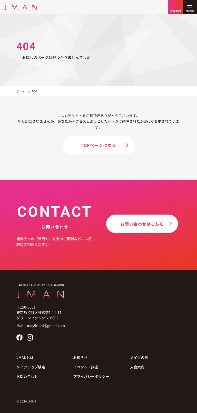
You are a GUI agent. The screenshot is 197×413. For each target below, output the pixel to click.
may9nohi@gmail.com (46, 325)
